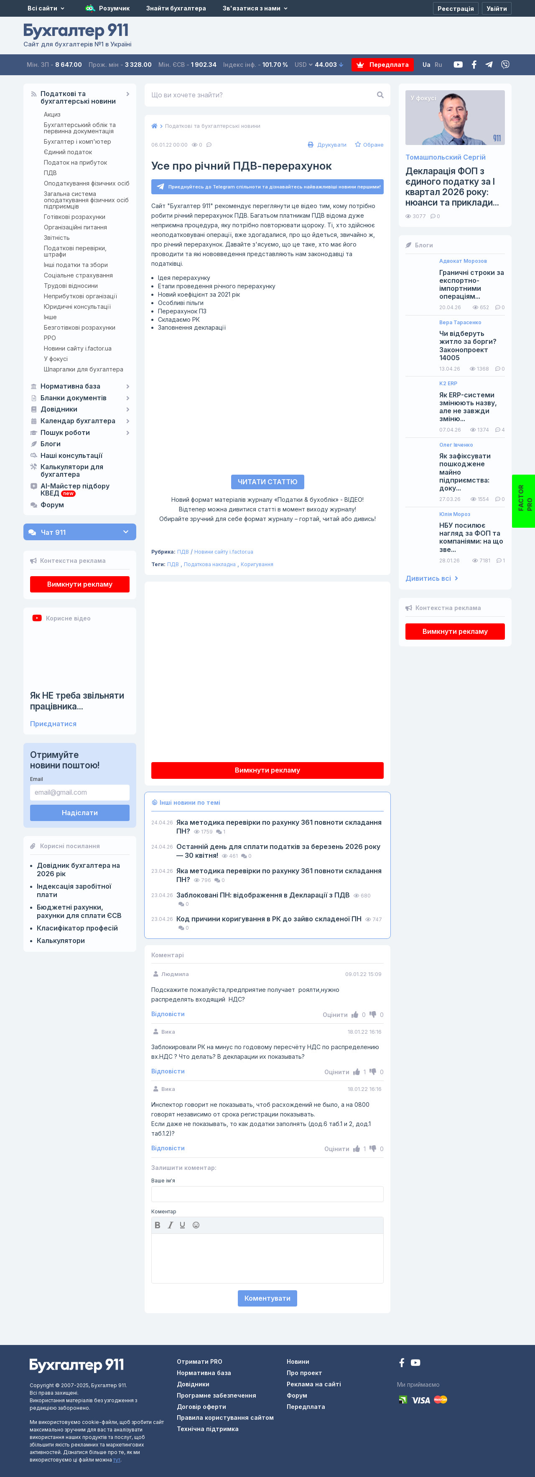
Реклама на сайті (314, 1384)
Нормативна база (70, 386)
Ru (438, 64)
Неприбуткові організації (80, 296)
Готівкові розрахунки (74, 216)
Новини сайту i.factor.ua (78, 348)
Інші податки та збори (76, 264)
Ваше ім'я (163, 1181)
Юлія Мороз (454, 514)
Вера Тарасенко (460, 322)
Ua (427, 64)
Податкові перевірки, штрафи (75, 251)
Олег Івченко (456, 445)
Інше (50, 316)
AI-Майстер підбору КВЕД (75, 490)
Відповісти (168, 1014)
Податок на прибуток (75, 162)
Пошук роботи (65, 433)
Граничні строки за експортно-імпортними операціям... (471, 285)
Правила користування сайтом (225, 1417)
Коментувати (267, 1298)
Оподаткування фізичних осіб (87, 183)
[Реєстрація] (456, 8)
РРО (50, 337)
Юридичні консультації (77, 306)
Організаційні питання (75, 227)
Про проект (304, 1372)
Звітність (57, 237)
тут (116, 1460)
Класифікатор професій (77, 928)
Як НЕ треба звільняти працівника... (77, 700)
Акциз (52, 114)
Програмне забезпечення (216, 1395)
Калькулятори (61, 940)
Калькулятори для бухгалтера (72, 470)
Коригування (257, 564)
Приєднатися (53, 724)
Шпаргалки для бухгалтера (83, 369)
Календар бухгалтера (78, 421)
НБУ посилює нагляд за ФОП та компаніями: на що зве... (471, 537)
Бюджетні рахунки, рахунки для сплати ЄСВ (79, 911)
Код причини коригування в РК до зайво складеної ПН (269, 919)
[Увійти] (497, 8)
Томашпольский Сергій (445, 157)
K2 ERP (448, 383)
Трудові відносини (71, 285)
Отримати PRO (199, 1361)
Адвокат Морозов (463, 261)
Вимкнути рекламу (79, 584)
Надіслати (80, 812)
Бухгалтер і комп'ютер (77, 141)
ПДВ (50, 172)
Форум (52, 505)
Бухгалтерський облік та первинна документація (80, 128)
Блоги (51, 444)
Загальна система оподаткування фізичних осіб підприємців (86, 200)
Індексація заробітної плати (74, 890)
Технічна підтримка (208, 1428)
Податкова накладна (210, 564)
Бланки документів (74, 398)
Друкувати (326, 144)
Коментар (163, 1212)
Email (36, 779)
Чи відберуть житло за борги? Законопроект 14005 (468, 346)
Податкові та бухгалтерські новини (78, 97)
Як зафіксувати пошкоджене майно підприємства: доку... (465, 472)
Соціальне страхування (78, 275)
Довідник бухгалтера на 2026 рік (78, 869)
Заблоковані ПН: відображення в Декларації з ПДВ (264, 895)
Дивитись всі (431, 578)
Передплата (383, 64)
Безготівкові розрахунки (79, 327)
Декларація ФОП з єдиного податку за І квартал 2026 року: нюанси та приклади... (452, 187)
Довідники (59, 409)
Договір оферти (201, 1406)
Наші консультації (71, 456)
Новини (298, 1361)
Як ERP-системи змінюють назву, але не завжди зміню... (468, 407)
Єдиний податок (68, 151)
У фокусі (56, 358)
